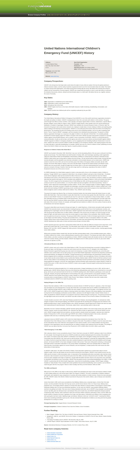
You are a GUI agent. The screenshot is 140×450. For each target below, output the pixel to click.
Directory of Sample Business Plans (55, 448)
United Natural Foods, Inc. (53, 438)
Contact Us (85, 448)
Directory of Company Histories (73, 448)
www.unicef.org (55, 76)
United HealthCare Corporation (55, 434)
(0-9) (48, 15)
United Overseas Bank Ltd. (54, 441)
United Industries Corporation (54, 432)
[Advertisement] (78, 32)
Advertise (92, 448)
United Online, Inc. (51, 439)
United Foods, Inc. (51, 436)
